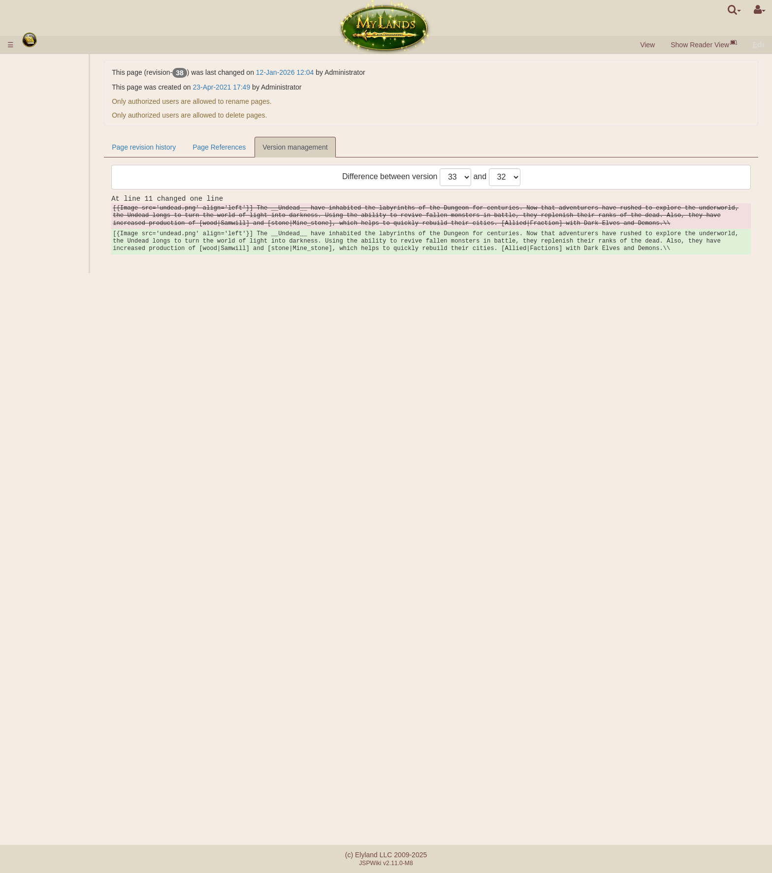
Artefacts (42, 612)
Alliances (41, 652)
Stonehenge (45, 362)
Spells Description (74, 586)
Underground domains (61, 310)
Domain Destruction (77, 465)
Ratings (58, 397)
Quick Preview (50, 95)
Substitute (62, 660)
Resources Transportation (86, 526)
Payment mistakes (55, 804)
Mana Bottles (47, 629)
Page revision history (221, 147)
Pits (52, 268)
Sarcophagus (67, 337)
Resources (43, 130)
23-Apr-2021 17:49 (298, 87)
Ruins (36, 354)
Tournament (45, 721)
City (33, 113)
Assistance (63, 423)
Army (36, 190)
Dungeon (42, 302)
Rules (36, 64)
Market (57, 173)
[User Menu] (759, 10)
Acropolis (61, 345)
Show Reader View (700, 45)
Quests (38, 755)
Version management (371, 147)
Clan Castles (47, 695)
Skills (36, 560)
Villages (59, 121)
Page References (295, 147)
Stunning (40, 638)
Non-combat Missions (62, 483)
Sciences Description (79, 224)
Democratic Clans (74, 686)
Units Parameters (73, 207)
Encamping (64, 457)
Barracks (60, 319)
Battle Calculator (72, 440)
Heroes (38, 543)
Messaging (44, 764)
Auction (58, 182)
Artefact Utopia (50, 729)
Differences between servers (70, 786)
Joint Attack (64, 414)
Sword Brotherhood (59, 738)
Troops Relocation (74, 534)
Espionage (63, 492)
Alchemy (60, 242)
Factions (60, 405)
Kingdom (42, 250)
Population (43, 147)
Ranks (56, 388)
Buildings (43, 155)
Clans (36, 669)
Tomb (55, 328)
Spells (37, 578)
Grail (54, 293)
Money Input (46, 73)
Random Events (51, 746)
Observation (65, 517)
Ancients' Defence (57, 371)
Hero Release (68, 474)
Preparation (64, 603)
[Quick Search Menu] (734, 10)
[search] (734, 10)
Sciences (41, 216)
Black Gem (63, 138)
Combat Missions (55, 379)
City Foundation (71, 509)
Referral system (51, 812)
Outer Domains (50, 259)
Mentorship (44, 712)
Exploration (64, 500)
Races (37, 104)
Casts (55, 595)
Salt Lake (61, 285)
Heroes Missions (54, 448)
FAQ (34, 795)
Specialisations (70, 233)
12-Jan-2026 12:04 (362, 72)
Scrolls (37, 620)
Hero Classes (47, 552)
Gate (54, 164)
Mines (56, 276)
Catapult (40, 704)
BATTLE (59, 431)
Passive (39, 569)
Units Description (73, 199)
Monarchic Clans (72, 678)
